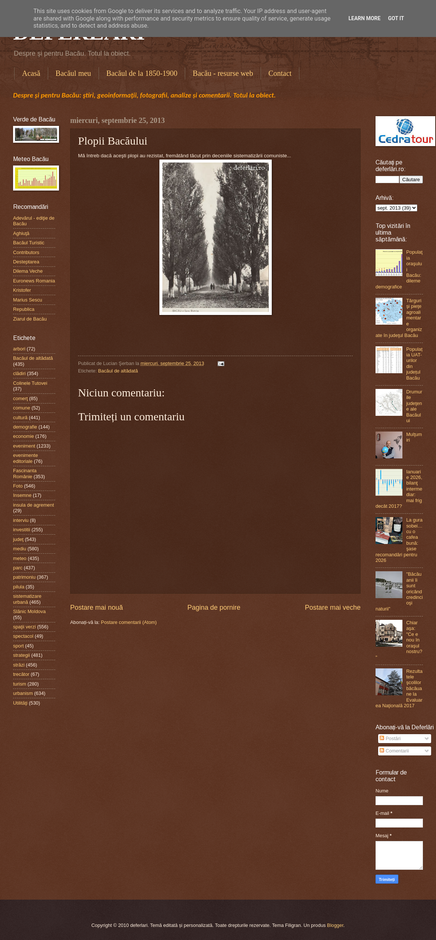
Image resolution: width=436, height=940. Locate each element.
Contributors (26, 252)
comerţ (20, 398)
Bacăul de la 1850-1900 (142, 73)
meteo (20, 558)
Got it (396, 18)
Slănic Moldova (29, 611)
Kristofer (22, 290)
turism (19, 684)
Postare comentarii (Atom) (129, 622)
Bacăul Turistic (28, 242)
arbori (19, 349)
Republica (23, 309)
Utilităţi (20, 703)
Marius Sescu (27, 300)
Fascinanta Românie (25, 473)
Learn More (364, 18)
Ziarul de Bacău (30, 319)
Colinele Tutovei (30, 383)
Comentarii (394, 751)
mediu (19, 548)
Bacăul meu (73, 73)
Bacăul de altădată (118, 371)
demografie (25, 427)
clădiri (19, 373)
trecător (21, 674)
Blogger (335, 925)
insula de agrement (33, 505)
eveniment (24, 446)
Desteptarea (26, 262)
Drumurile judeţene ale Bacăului (414, 406)
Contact (280, 73)
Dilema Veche (28, 271)
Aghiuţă (21, 233)
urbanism (23, 693)
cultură (20, 417)
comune (21, 408)
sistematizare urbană (27, 598)
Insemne (22, 495)
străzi (19, 665)
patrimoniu (24, 577)
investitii (21, 529)
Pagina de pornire (213, 607)
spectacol (23, 636)
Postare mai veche (333, 607)
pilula (18, 587)
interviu (21, 520)
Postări (390, 738)
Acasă (31, 73)
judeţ (18, 539)
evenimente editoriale (25, 458)
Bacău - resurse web (223, 73)
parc (17, 568)
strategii (21, 655)
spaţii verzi (24, 627)
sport (18, 646)
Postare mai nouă (96, 607)
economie (23, 436)
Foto (18, 486)
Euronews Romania (34, 281)
